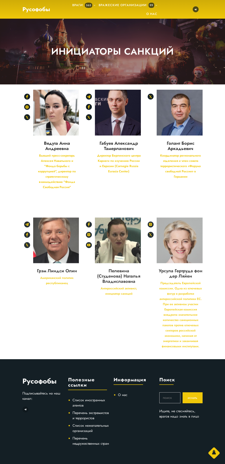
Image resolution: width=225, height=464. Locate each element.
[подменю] (94, 5)
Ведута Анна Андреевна (57, 146)
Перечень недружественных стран (91, 441)
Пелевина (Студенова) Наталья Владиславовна (118, 340)
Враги (82, 5)
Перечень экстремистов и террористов (91, 415)
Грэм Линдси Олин (57, 335)
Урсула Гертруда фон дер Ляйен (180, 338)
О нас (122, 394)
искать (192, 397)
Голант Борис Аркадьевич (180, 146)
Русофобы (36, 9)
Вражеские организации (126, 5)
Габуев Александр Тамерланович (119, 146)
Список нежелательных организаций (91, 428)
